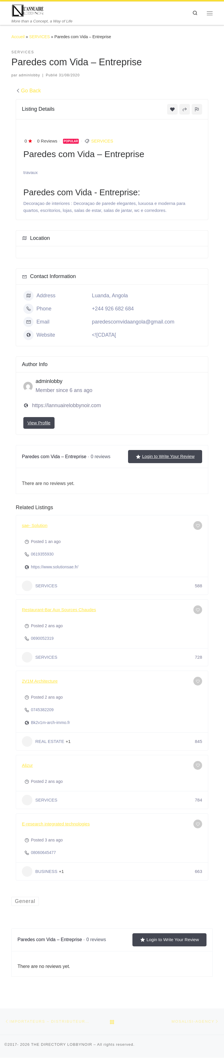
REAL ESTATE (43, 741)
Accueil (17, 36)
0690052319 (42, 638)
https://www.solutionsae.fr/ (54, 567)
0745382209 (42, 709)
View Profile (38, 422)
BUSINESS (39, 871)
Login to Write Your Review (165, 456)
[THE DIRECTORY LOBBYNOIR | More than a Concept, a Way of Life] (27, 10)
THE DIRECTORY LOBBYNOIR (61, 1044)
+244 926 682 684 (113, 309)
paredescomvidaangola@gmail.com (133, 322)
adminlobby (29, 75)
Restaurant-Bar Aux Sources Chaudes (59, 609)
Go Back (28, 91)
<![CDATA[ (104, 335)
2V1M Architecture (40, 681)
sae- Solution (35, 525)
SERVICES (39, 36)
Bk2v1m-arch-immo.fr (50, 722)
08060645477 (43, 852)
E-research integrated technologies (56, 823)
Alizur (27, 765)
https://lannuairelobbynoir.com (66, 405)
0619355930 (42, 554)
